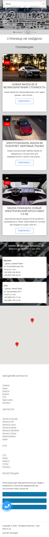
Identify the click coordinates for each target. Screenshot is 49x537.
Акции (5, 388)
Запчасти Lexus (9, 425)
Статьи (5, 464)
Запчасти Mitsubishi (10, 430)
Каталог (5, 394)
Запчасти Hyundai (10, 419)
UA (35, 32)
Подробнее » (24, 101)
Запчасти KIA (8, 422)
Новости (6, 391)
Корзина (18, 32)
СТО (4, 397)
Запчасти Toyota (9, 433)
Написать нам (10, 269)
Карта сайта (7, 400)
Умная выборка (9, 436)
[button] (17, 344)
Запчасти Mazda (9, 427)
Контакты (6, 403)
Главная (6, 25)
